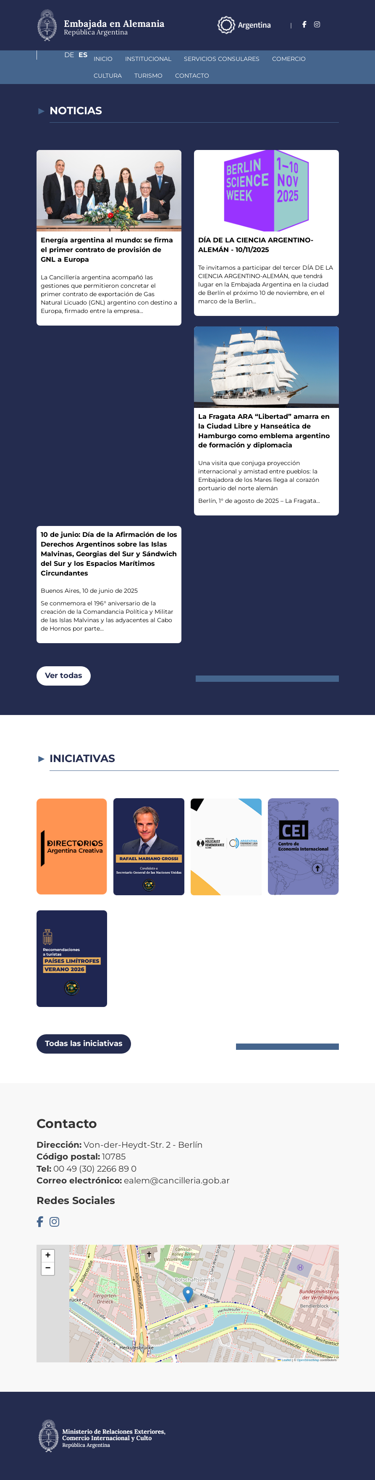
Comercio (244, 59)
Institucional (104, 59)
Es (334, 35)
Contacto (107, 75)
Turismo (63, 75)
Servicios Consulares (177, 59)
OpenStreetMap (308, 1360)
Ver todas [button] (63, 675)
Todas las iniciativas (84, 1043)
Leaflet (284, 1360)
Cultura (288, 59)
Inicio (58, 59)
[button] (188, 1295)
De (317, 35)
